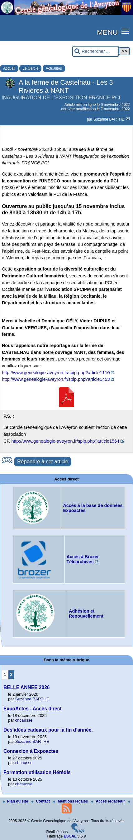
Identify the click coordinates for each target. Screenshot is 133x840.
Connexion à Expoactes (30, 751)
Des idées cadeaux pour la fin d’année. (48, 730)
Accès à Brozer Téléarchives (82, 559)
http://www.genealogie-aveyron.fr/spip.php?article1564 (65, 441)
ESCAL (70, 836)
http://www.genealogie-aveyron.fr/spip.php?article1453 (56, 379)
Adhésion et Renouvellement (86, 614)
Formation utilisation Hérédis (37, 772)
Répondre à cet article (42, 462)
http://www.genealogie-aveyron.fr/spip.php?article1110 (56, 372)
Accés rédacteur (108, 801)
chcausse (24, 720)
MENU (107, 32)
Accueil (9, 68)
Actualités (54, 68)
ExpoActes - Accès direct (32, 708)
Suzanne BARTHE (109, 119)
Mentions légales (71, 801)
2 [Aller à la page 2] (11, 674)
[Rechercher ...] (95, 51)
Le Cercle (30, 68)
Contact (41, 801)
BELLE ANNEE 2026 (26, 687)
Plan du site (16, 801)
